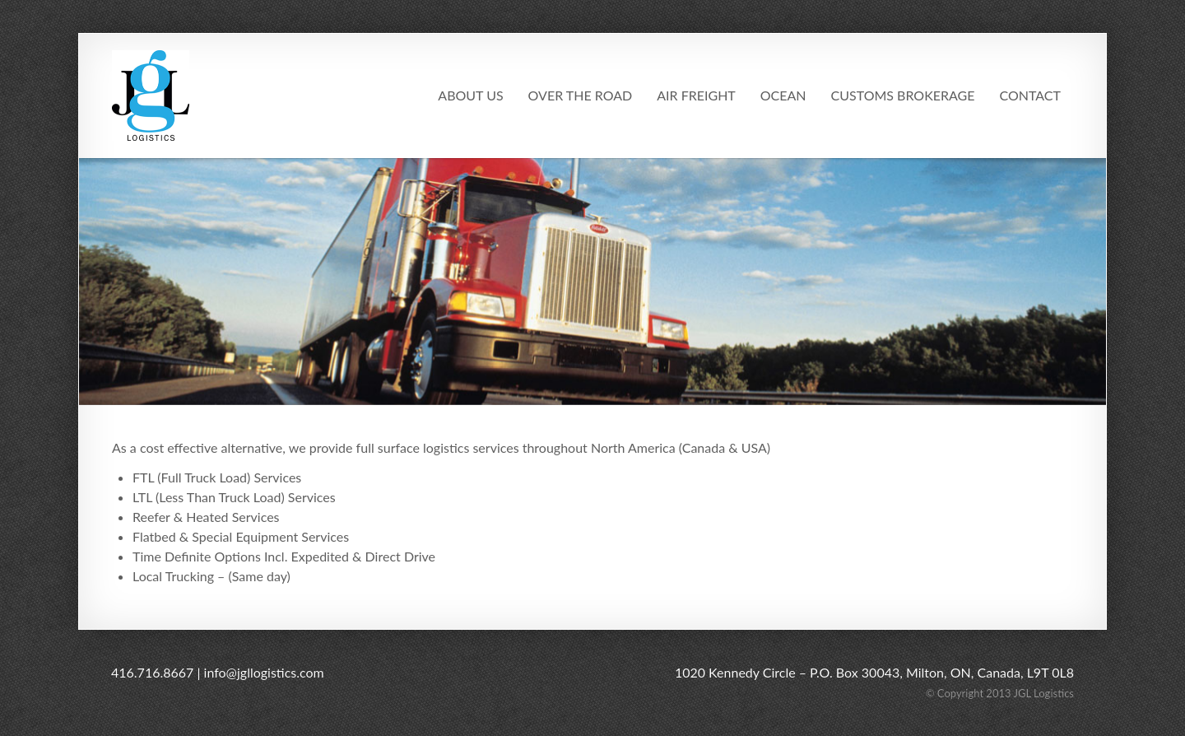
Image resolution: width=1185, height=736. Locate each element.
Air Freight (696, 95)
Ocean (783, 95)
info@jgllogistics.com (264, 672)
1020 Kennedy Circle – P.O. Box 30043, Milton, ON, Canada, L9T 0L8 (874, 672)
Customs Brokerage (903, 95)
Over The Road (580, 95)
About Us (470, 95)
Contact (1031, 95)
